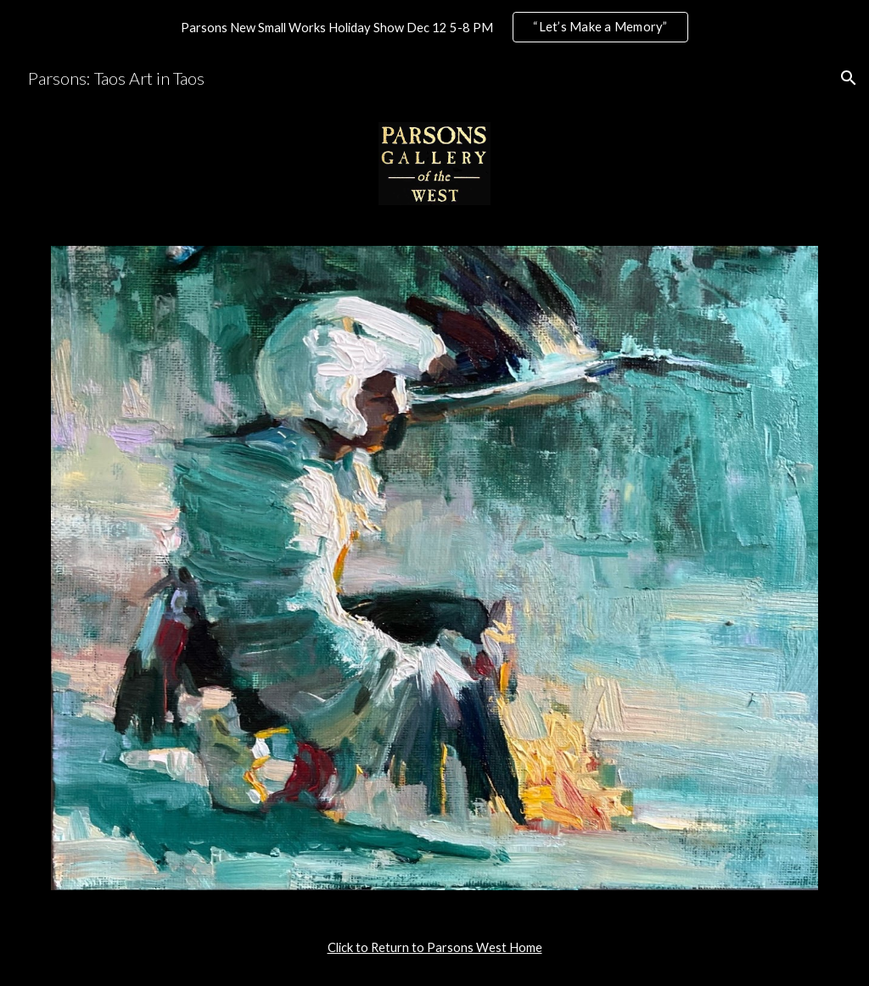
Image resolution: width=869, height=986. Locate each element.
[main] (435, 948)
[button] (848, 78)
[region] (434, 27)
